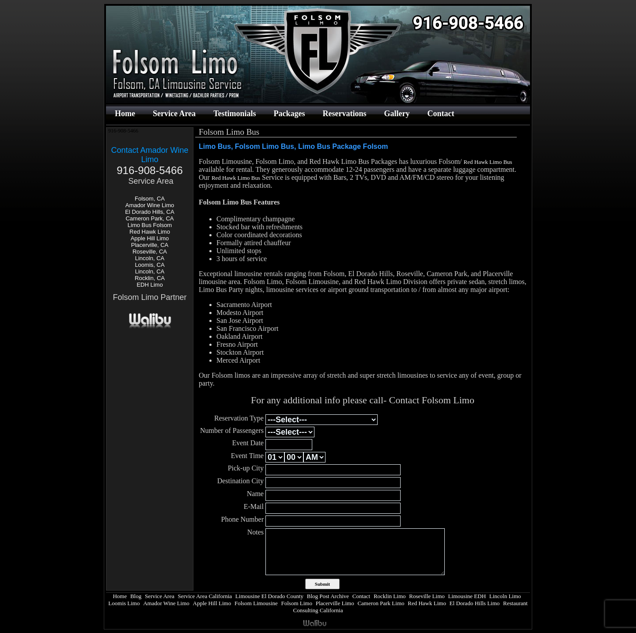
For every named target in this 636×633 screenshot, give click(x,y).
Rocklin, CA (150, 278)
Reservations (344, 113)
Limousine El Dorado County (269, 596)
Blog (135, 596)
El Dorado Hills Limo (475, 603)
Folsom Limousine (256, 603)
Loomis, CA (149, 265)
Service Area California (205, 596)
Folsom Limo (296, 603)
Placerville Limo (335, 603)
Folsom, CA (150, 198)
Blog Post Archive (328, 596)
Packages (289, 113)
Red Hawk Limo (149, 231)
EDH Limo (149, 284)
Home (125, 113)
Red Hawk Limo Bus (488, 162)
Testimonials (234, 113)
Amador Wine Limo (149, 205)
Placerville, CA (150, 245)
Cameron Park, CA (149, 218)
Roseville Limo (427, 596)
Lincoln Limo (505, 596)
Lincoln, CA (149, 258)
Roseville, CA (149, 251)
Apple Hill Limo (150, 238)
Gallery (396, 113)
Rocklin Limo (390, 596)
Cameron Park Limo (380, 603)
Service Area (174, 113)
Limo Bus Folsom (150, 225)
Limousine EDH (467, 596)
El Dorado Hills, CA (149, 211)
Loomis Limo (124, 603)
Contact (440, 113)
